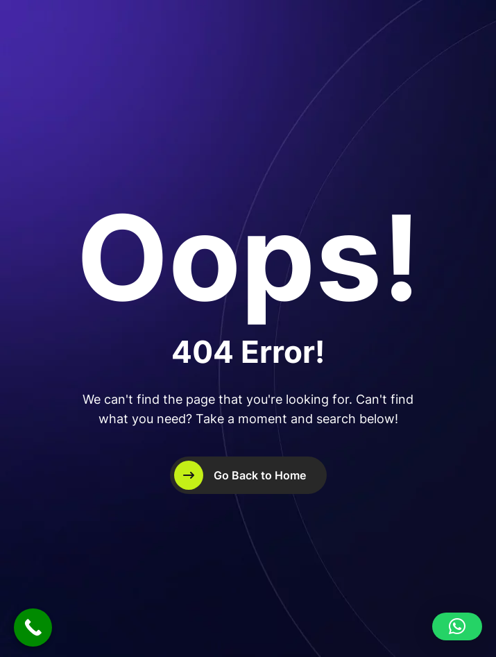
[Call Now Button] (33, 627)
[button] (457, 626)
